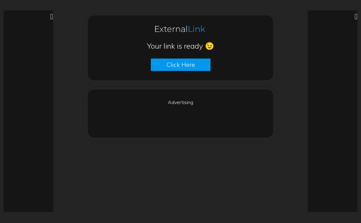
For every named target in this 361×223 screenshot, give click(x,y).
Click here (180, 64)
